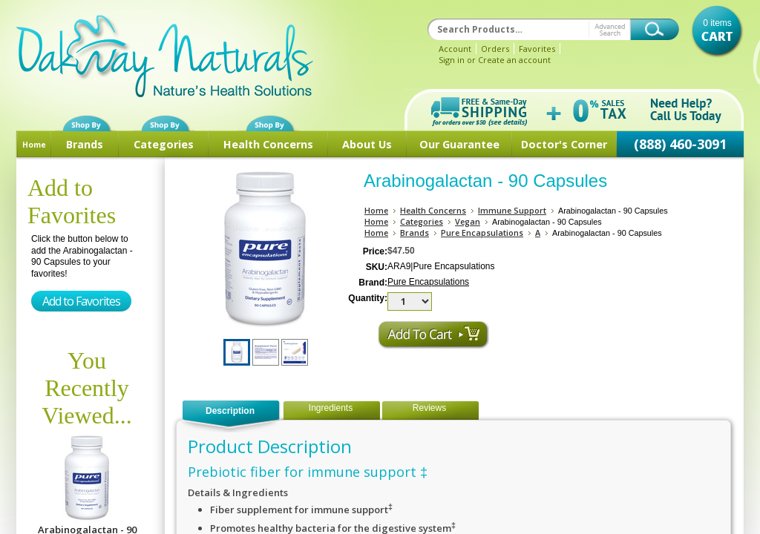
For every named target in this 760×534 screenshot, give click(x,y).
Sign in (452, 59)
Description (230, 411)
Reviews (429, 408)
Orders (495, 48)
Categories (164, 144)
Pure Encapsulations (482, 232)
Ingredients (331, 408)
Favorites (537, 48)
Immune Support (512, 210)
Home (34, 144)
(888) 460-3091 (680, 144)
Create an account (514, 59)
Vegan (467, 221)
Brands (84, 144)
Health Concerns (268, 144)
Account (455, 48)
